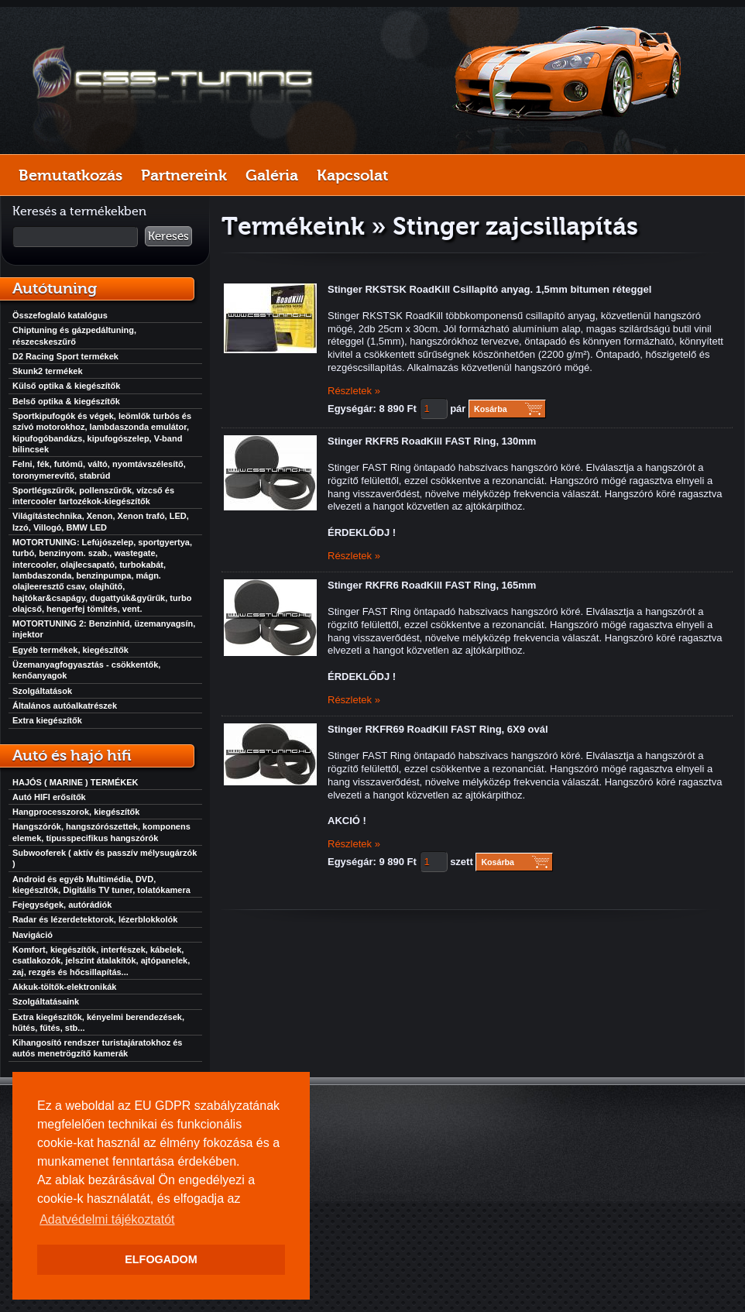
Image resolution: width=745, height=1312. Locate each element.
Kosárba (490, 409)
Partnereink (184, 175)
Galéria (271, 175)
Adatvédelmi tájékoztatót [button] (106, 1219)
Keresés (168, 236)
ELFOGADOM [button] (161, 1259)
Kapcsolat (352, 175)
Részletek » (354, 391)
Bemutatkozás (70, 175)
